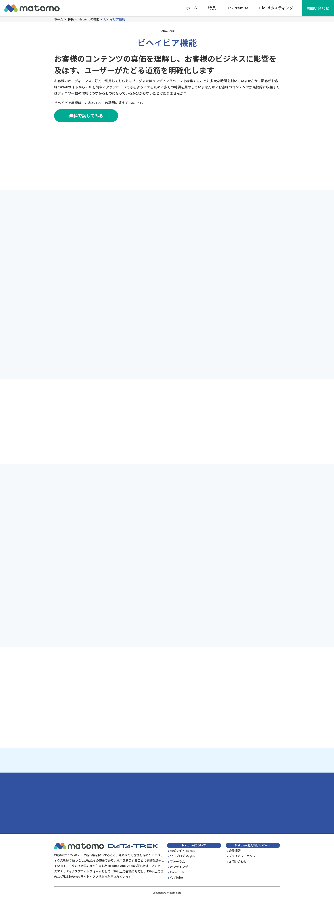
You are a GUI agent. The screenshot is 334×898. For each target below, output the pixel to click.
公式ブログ (183, 856)
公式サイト (183, 850)
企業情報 (235, 850)
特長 (212, 7)
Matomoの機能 (88, 19)
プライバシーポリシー (244, 856)
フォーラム (177, 861)
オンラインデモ (180, 867)
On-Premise (237, 7)
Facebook (177, 872)
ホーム (191, 7)
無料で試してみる (86, 115)
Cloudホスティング (276, 7)
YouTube (176, 877)
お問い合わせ (317, 8)
